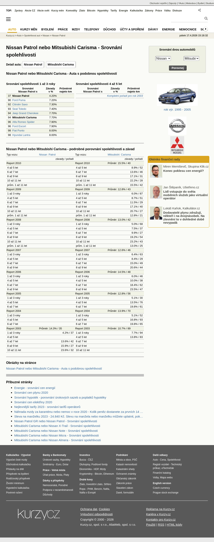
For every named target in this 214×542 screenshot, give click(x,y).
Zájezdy (172, 3)
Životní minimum (15, 483)
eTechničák (168, 468)
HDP (96, 469)
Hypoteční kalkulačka (17, 487)
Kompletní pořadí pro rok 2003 (125, 95)
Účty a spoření (132, 29)
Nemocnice (187, 29)
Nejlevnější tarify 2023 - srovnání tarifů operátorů (47, 407)
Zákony (149, 10)
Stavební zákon (124, 487)
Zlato (82, 10)
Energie (123, 10)
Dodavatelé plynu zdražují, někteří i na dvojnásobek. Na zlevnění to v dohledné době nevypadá (184, 217)
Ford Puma (18, 100)
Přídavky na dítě (15, 469)
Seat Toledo (19, 108)
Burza (82, 459)
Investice (84, 455)
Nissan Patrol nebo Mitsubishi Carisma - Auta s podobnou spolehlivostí (54, 368)
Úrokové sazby (51, 459)
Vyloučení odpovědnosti (96, 514)
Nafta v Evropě (87, 492)
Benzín (98, 489)
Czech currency (161, 487)
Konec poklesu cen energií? (183, 170)
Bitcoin (91, 10)
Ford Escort (19, 126)
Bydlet (201, 3)
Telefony (91, 29)
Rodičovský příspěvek (18, 478)
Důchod (109, 29)
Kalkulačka (136, 10)
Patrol (52, 154)
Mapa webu (166, 477)
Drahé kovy (86, 479)
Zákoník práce (124, 483)
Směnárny (48, 464)
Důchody (47, 494)
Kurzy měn (57, 10)
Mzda (59, 474)
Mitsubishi (114, 154)
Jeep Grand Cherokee (25, 113)
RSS (161, 524)
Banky (46, 455)
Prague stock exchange (165, 492)
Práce (159, 10)
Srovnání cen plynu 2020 (31, 392)
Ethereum (108, 473)
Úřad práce (49, 474)
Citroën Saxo (20, 104)
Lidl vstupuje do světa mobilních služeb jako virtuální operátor (185, 195)
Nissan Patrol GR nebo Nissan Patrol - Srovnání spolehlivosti (55, 421)
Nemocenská (50, 485)
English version (162, 483)
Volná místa (58, 470)
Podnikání (122, 455)
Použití (151, 524)
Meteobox (191, 3)
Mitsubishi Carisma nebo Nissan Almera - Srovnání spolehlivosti (57, 440)
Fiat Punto (18, 130)
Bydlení (47, 29)
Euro (58, 464)
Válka (167, 10)
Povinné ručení (14, 492)
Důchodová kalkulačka (18, 464)
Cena (163, 459)
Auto (19, 35)
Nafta (106, 489)
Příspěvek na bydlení (17, 473)
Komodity (71, 10)
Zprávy (19, 10)
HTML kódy (174, 524)
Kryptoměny (86, 473)
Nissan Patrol (33, 64)
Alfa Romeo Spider (23, 121)
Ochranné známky (126, 473)
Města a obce (123, 459)
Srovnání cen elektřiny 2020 (33, 402)
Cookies (104, 509)
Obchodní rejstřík (158, 3)
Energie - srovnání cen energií (34, 388)
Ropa (82, 489)
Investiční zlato (94, 484)
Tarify (113, 10)
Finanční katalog (162, 472)
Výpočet (26, 455)
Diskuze (177, 10)
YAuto (181, 3)
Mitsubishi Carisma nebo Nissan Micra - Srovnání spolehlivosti (56, 435)
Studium (210, 3)
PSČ (134, 459)
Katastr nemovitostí (126, 464)
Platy (66, 474)
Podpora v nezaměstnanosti (58, 490)
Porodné (63, 485)
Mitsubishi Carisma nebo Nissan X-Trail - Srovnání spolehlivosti (57, 426)
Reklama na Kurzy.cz (160, 509)
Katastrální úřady (125, 469)
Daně (119, 492)
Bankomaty (59, 455)
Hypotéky (102, 10)
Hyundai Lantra (21, 135)
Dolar (65, 464)
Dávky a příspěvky (53, 480)
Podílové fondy (99, 464)
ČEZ (90, 459)
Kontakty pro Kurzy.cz (161, 519)
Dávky (153, 29)
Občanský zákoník (126, 478)
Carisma (126, 154)
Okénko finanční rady (164, 159)
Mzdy (76, 29)
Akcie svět (43, 10)
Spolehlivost (174, 459)
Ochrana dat (88, 509)
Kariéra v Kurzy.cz (158, 514)
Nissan (43, 154)
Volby (156, 477)
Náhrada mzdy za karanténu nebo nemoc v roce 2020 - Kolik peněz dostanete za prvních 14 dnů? (79, 411)
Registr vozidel (161, 464)
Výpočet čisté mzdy (16, 459)
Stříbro (107, 484)
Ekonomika (85, 469)
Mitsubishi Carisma (61, 64)
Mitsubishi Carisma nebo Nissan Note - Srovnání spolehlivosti (56, 430)
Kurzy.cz (10, 35)
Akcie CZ (30, 10)
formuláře (128, 492)
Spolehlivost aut (32, 35)
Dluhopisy (84, 464)
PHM (90, 489)
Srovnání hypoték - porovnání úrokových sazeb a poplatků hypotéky (60, 397)
